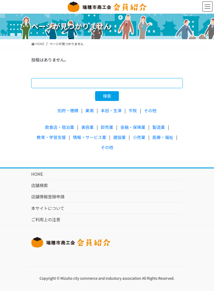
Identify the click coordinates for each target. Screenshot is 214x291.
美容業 (87, 127)
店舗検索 (39, 185)
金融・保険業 (132, 127)
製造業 (158, 127)
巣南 (89, 110)
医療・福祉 (162, 137)
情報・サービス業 (89, 137)
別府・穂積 (67, 110)
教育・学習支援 (51, 137)
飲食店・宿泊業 (59, 127)
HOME (37, 174)
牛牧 (133, 110)
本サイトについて (47, 208)
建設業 (119, 137)
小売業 (139, 137)
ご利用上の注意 (45, 219)
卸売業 (107, 127)
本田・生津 (111, 110)
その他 (150, 110)
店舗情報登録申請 (47, 197)
